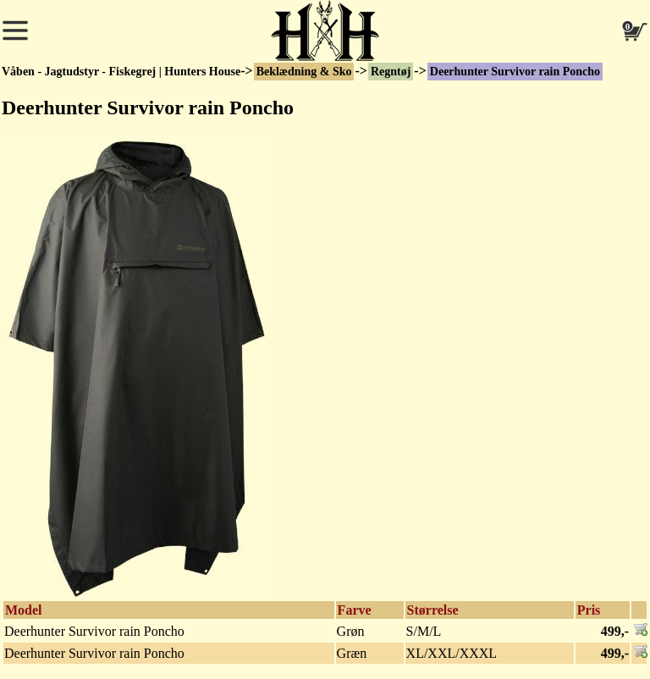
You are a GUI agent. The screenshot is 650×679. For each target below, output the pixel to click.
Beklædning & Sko (304, 71)
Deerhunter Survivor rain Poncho (515, 71)
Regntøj (390, 71)
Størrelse (433, 610)
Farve (355, 610)
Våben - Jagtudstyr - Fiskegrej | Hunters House (121, 71)
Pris (589, 610)
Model (23, 610)
